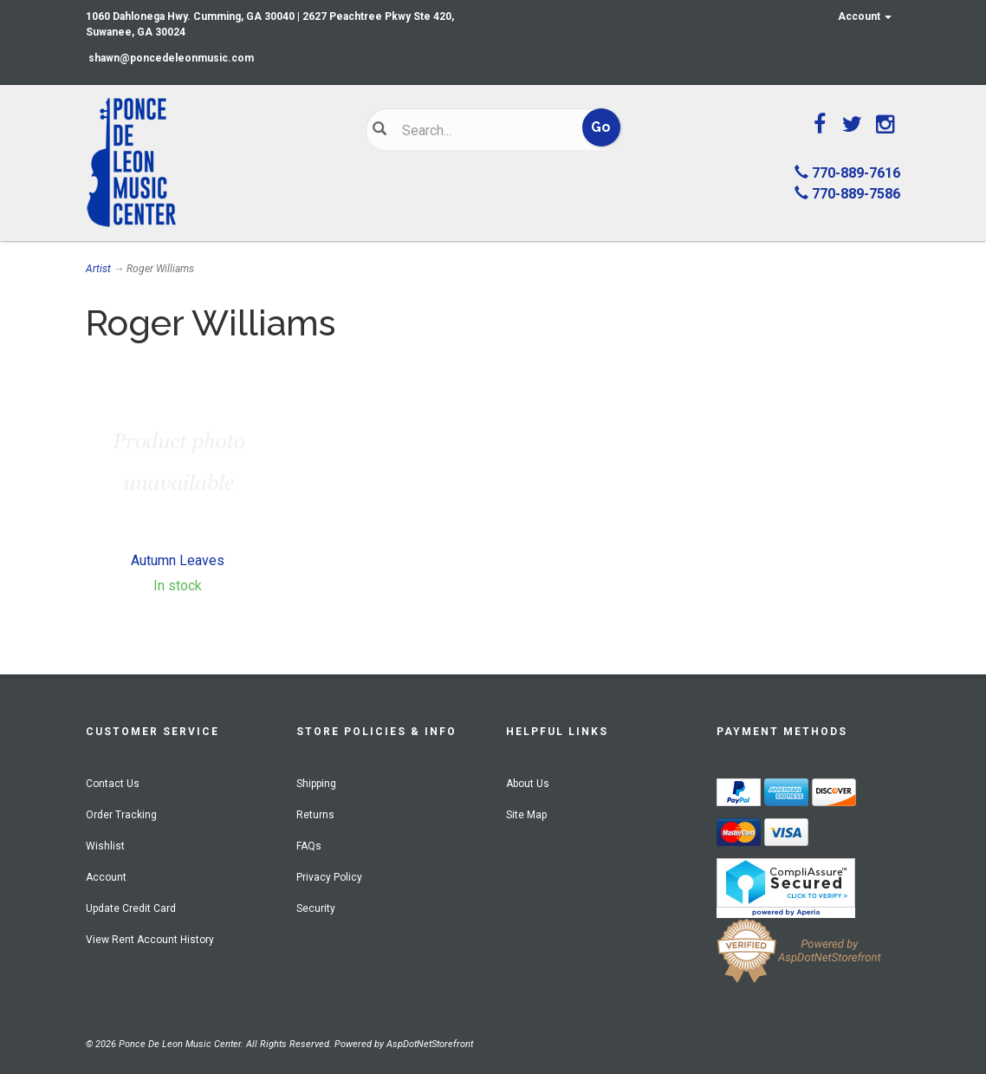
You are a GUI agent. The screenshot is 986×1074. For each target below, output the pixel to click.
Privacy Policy (329, 877)
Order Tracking (121, 815)
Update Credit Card (131, 908)
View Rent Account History (150, 940)
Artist (98, 269)
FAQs (308, 846)
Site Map (526, 815)
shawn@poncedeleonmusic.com (171, 58)
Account (865, 16)
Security (315, 908)
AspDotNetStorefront (429, 1044)
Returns (315, 815)
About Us (527, 784)
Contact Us (112, 784)
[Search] (483, 130)
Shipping (316, 784)
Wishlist (105, 846)
